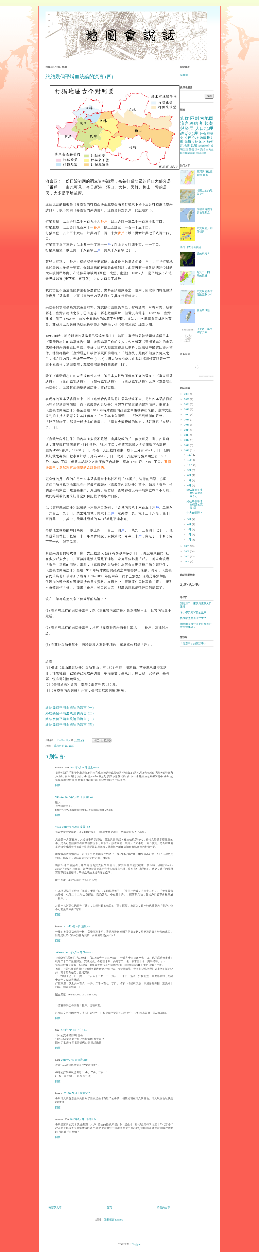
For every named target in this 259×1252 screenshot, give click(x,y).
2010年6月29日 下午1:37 (79, 952)
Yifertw (59, 797)
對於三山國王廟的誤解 (204, 274)
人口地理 (204, 128)
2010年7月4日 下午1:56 (74, 1029)
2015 (187, 424)
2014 (187, 429)
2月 (189, 534)
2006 (187, 561)
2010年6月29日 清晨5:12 (77, 926)
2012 (187, 439)
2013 (187, 434)
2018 (187, 409)
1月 (189, 539)
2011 (187, 445)
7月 (189, 480)
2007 (187, 556)
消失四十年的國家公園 (204, 330)
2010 (187, 450)
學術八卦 (191, 141)
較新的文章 (55, 1207)
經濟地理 (204, 145)
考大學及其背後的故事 (193, 612)
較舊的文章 (163, 1207)
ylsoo (58, 826)
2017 (187, 414)
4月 (189, 524)
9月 (189, 470)
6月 (189, 485)
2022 (187, 399)
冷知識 (199, 149)
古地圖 (206, 118)
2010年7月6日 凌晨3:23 (77, 1093)
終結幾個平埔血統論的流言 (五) (70, 724)
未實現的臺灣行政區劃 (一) (204, 293)
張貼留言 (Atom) (113, 1219)
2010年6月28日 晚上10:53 (84, 767)
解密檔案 (185, 153)
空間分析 (192, 138)
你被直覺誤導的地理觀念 (204, 211)
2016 (187, 419)
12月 (190, 454)
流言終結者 (60, 745)
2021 (187, 404)
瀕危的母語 (203, 310)
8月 (189, 475)
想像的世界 (201, 153)
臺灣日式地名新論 (190, 247)
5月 (189, 519)
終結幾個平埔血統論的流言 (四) (195, 504)
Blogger (136, 1244)
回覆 (58, 785)
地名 (202, 141)
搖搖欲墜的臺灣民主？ (193, 618)
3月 (189, 529)
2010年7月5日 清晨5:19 (74, 1059)
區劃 (194, 118)
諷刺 (192, 153)
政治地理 (189, 133)
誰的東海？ (203, 253)
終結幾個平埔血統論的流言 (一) (70, 707)
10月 (190, 464)
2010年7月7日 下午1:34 (83, 1119)
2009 (187, 546)
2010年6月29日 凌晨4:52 (76, 826)
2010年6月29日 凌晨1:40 (79, 797)
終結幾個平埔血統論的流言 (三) (70, 719)
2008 (187, 551)
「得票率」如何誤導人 (193, 643)
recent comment (206, 376)
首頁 (109, 1207)
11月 (190, 459)
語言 (191, 149)
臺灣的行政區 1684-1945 (204, 173)
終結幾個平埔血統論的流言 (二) (70, 713)
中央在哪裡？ (194, 512)
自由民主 (208, 149)
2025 (187, 393)
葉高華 (184, 75)
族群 (71, 745)
